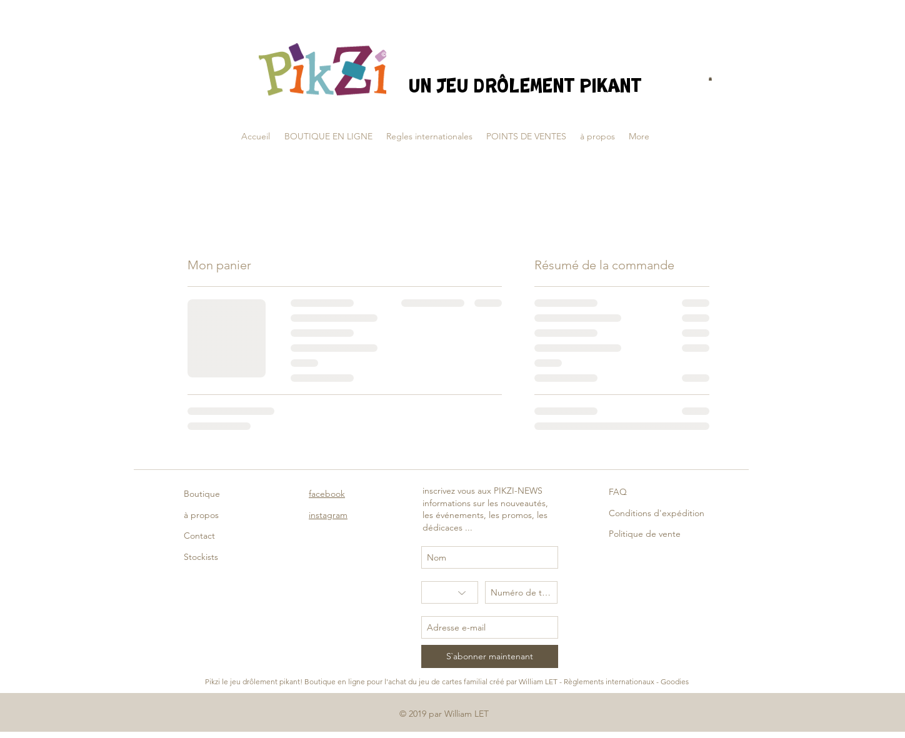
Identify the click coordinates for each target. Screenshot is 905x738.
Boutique (202, 493)
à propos (201, 515)
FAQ (618, 491)
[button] (710, 79)
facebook (327, 493)
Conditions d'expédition (656, 513)
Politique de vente (645, 533)
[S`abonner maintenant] (489, 656)
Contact (199, 535)
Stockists (201, 556)
